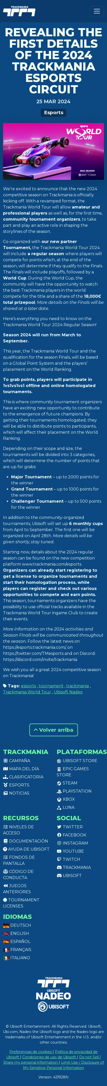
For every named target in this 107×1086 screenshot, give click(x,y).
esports (28, 686)
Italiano (16, 957)
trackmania (77, 686)
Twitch (68, 859)
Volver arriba (53, 730)
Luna (65, 807)
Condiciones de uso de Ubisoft (49, 1057)
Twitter (70, 827)
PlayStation (74, 791)
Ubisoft (69, 875)
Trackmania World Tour (27, 692)
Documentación (25, 841)
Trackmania (74, 867)
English (16, 933)
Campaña (16, 760)
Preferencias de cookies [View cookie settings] (31, 1051)
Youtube (70, 851)
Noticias (16, 793)
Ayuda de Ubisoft (26, 849)
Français (17, 949)
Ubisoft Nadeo (68, 692)
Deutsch (17, 925)
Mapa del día (21, 768)
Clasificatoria (23, 777)
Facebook (71, 835)
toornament (51, 686)
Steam (67, 783)
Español (16, 941)
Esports (53, 112)
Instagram (72, 843)
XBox (66, 799)
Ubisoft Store (77, 760)
